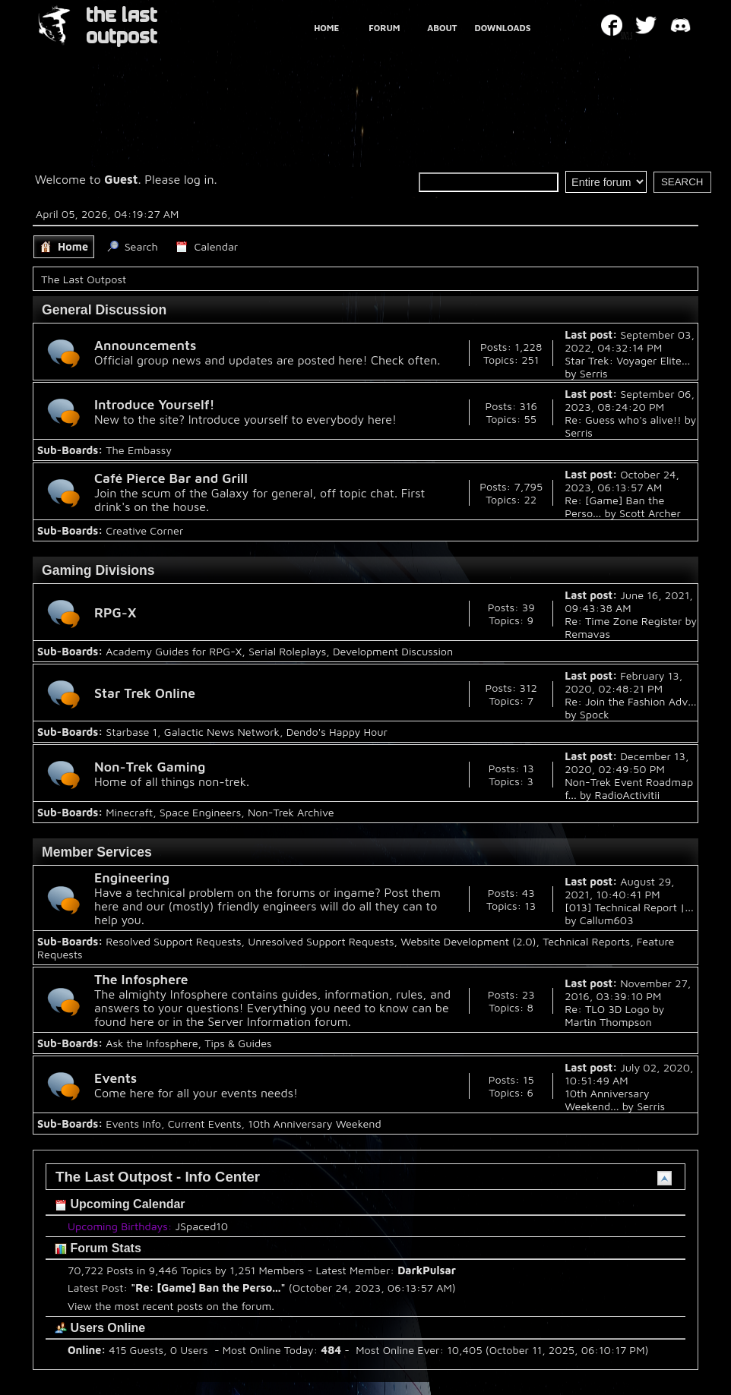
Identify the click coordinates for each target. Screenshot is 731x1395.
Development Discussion (393, 651)
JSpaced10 (202, 1226)
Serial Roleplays (287, 651)
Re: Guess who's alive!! (623, 419)
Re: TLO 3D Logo (607, 1008)
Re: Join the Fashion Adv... (630, 701)
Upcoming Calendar (120, 1204)
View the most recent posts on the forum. (171, 1305)
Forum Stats (98, 1248)
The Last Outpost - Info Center (157, 1177)
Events (115, 1078)
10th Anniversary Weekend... (607, 1100)
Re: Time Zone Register (623, 620)
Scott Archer (650, 513)
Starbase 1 (131, 731)
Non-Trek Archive (291, 812)
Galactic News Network (222, 731)
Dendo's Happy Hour (337, 731)
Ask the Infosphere (152, 1043)
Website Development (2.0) (468, 941)
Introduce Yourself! (154, 404)
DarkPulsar (426, 1270)
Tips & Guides (237, 1043)
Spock (594, 714)
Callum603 (607, 920)
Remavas (587, 633)
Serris (594, 373)
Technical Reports (586, 941)
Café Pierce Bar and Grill (171, 478)
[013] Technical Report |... (629, 907)
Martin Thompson (608, 1021)
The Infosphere (141, 979)
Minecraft (129, 812)
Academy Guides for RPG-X (174, 651)
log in (199, 179)
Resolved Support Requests (173, 941)
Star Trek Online (144, 693)
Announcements (145, 345)
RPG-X (115, 612)
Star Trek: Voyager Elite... (627, 360)
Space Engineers (200, 812)
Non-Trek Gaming (149, 767)
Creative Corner (144, 530)
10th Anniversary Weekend (314, 1123)
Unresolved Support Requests (321, 941)
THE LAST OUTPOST (121, 26)
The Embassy (139, 449)
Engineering (131, 877)
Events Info (133, 1123)
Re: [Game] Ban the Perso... (207, 1287)
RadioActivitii (627, 794)
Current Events (205, 1123)
